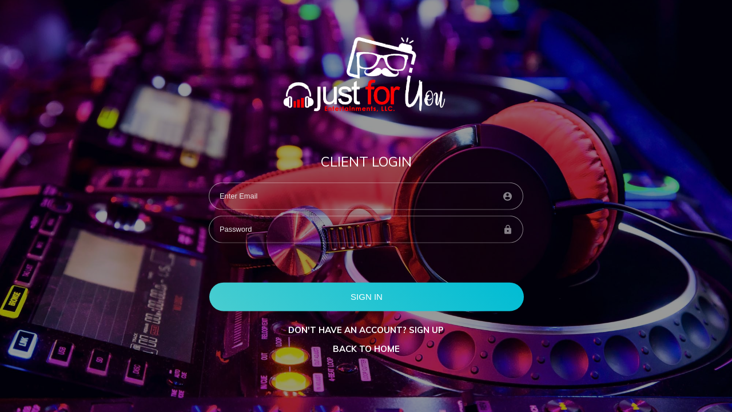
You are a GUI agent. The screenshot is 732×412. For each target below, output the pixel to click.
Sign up (426, 329)
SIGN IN (367, 296)
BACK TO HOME (366, 348)
